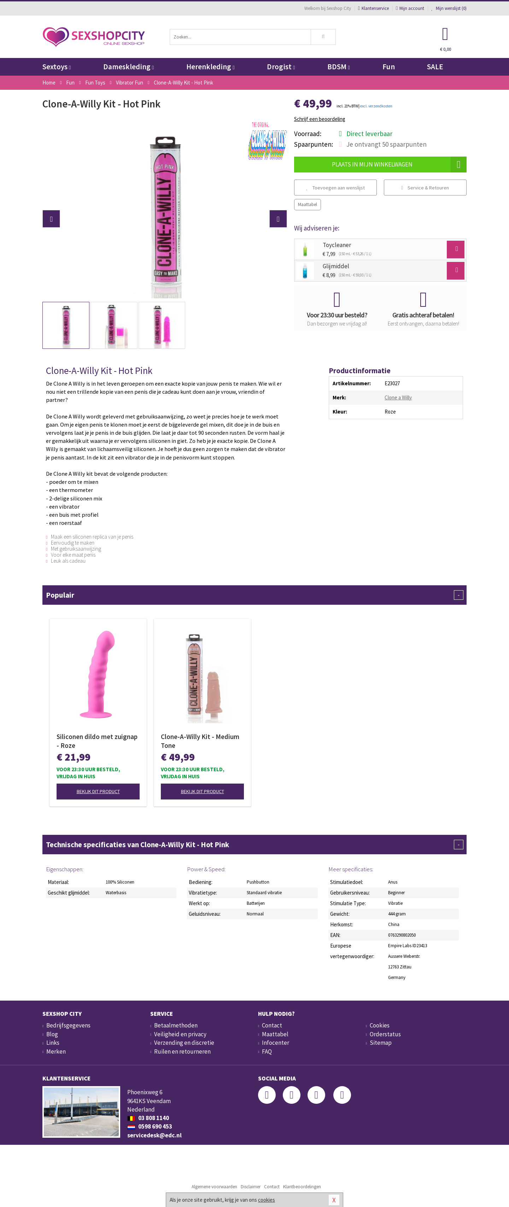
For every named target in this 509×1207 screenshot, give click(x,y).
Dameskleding (128, 66)
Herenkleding (210, 66)
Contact (272, 1025)
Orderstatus (385, 1034)
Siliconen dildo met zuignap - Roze (97, 741)
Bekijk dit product (98, 791)
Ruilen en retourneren (182, 1051)
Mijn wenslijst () (449, 8)
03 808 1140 (148, 1118)
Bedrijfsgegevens (68, 1025)
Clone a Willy (398, 397)
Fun (388, 66)
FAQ (267, 1051)
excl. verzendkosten (376, 106)
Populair (254, 595)
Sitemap (381, 1043)
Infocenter (275, 1043)
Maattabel (307, 204)
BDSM (338, 66)
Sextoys (56, 66)
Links (52, 1043)
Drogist (281, 66)
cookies (266, 1199)
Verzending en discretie (184, 1043)
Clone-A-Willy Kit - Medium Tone (200, 741)
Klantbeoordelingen (302, 1187)
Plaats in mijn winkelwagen (399, 164)
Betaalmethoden (176, 1025)
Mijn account (410, 8)
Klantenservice (373, 8)
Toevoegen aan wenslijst (335, 187)
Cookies (380, 1025)
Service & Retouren (425, 187)
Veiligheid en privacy (180, 1034)
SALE (435, 66)
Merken (56, 1051)
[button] (51, 219)
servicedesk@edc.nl (154, 1135)
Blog (52, 1034)
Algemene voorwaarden (214, 1187)
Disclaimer (251, 1187)
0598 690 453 (149, 1126)
